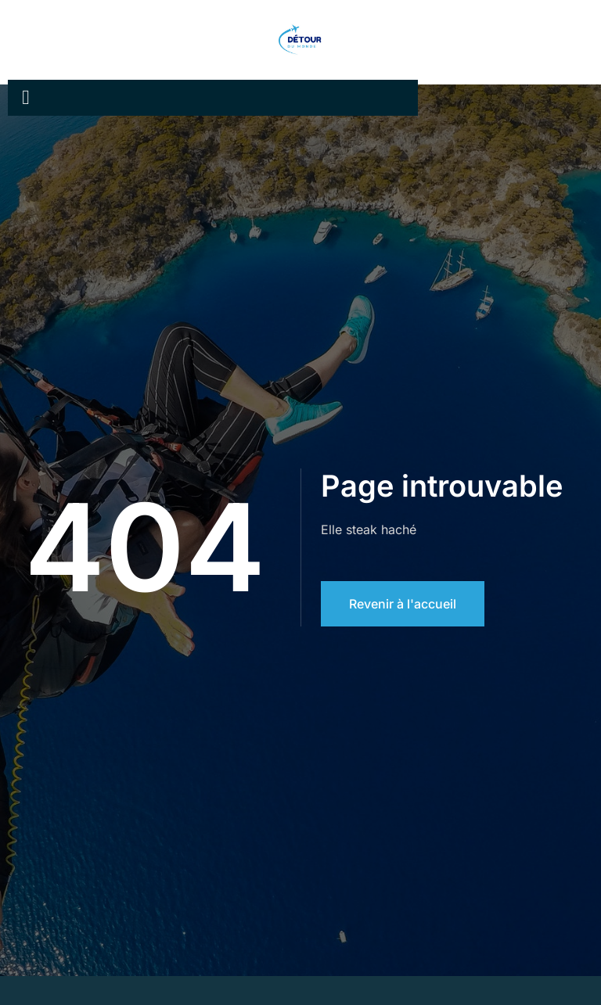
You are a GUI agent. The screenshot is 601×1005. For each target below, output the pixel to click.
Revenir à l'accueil (402, 604)
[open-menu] (25, 98)
